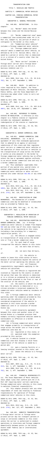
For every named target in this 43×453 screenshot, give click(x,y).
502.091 (27, 178)
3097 (2, 112)
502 (2, 233)
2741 (7, 197)
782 (2, 83)
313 (2, 373)
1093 (2, 193)
